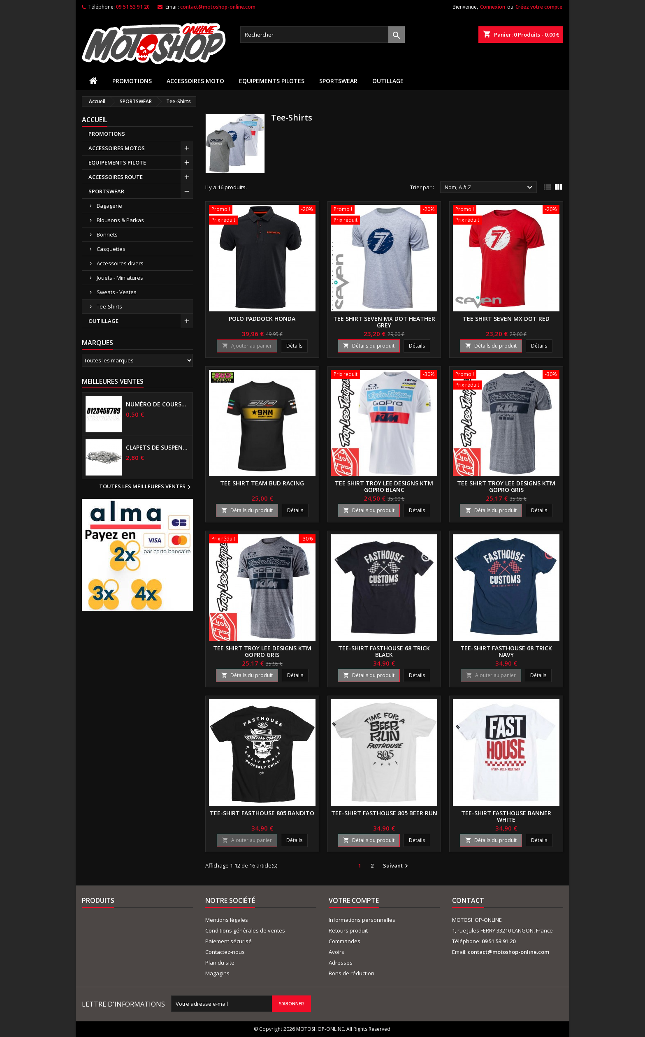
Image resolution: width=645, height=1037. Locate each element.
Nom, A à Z (490, 188)
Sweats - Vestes (117, 292)
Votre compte (354, 900)
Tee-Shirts (109, 306)
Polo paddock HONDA (262, 318)
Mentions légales (226, 919)
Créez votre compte (538, 6)
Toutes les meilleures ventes (146, 487)
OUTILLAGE (388, 81)
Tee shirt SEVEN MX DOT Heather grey (384, 322)
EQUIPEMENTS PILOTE (117, 162)
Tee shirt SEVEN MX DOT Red (506, 318)
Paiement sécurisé (228, 941)
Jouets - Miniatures (120, 277)
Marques (97, 342)
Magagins (217, 973)
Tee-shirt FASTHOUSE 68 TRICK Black (384, 651)
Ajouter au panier (247, 345)
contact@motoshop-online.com (217, 6)
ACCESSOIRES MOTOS (116, 148)
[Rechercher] (322, 34)
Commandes (344, 941)
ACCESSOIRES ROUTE (115, 177)
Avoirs (336, 952)
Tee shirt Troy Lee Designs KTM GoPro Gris (506, 486)
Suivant (396, 866)
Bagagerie (109, 205)
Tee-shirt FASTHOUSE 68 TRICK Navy (506, 651)
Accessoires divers (120, 263)
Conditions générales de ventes (245, 930)
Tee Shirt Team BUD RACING (262, 483)
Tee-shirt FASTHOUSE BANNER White (506, 816)
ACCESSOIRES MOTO (195, 81)
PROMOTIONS (132, 81)
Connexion (492, 6)
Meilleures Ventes (113, 381)
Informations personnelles (362, 919)
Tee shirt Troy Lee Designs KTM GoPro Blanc (384, 486)
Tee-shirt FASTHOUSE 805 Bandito (262, 813)
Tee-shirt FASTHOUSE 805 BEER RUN (384, 813)
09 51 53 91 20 (133, 6)
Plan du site (219, 962)
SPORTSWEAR (338, 81)
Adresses (341, 962)
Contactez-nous (225, 952)
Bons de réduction (351, 973)
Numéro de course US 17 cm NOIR (157, 404)
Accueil (94, 119)
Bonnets (107, 234)
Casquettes (111, 249)
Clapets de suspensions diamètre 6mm (157, 447)
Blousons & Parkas (120, 220)
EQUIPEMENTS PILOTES (271, 81)
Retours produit (348, 930)
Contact (468, 900)
